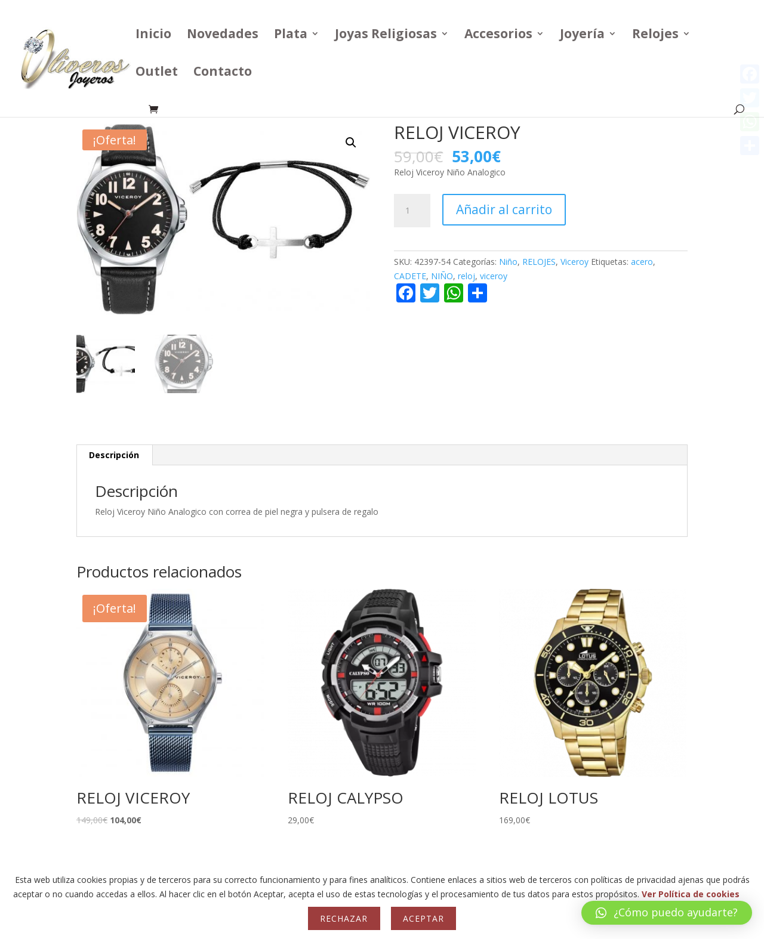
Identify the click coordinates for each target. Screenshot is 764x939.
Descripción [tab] (114, 455)
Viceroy (574, 261)
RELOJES (539, 261)
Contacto (222, 73)
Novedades (222, 35)
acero (642, 261)
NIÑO (442, 276)
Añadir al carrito (504, 209)
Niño (508, 261)
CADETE (410, 276)
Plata (290, 35)
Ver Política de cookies (691, 894)
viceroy (493, 276)
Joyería (582, 35)
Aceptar (423, 918)
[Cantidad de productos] (412, 210)
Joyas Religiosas (386, 35)
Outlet (156, 73)
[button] (351, 142)
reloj (466, 276)
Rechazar (344, 918)
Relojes (655, 35)
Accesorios (498, 35)
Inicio (153, 35)
